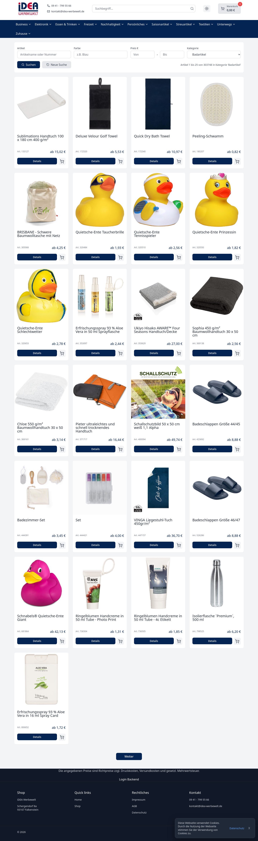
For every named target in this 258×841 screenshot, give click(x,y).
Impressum (138, 799)
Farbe (77, 48)
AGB (134, 806)
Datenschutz (237, 828)
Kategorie (193, 48)
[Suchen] (192, 8)
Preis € (134, 48)
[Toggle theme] (206, 8)
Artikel (21, 48)
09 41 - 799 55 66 (199, 799)
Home (78, 799)
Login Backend (129, 779)
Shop (77, 806)
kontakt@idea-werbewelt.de (205, 806)
